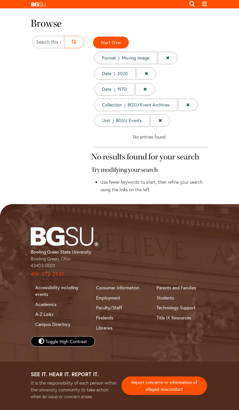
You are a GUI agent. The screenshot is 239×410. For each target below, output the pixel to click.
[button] (107, 4)
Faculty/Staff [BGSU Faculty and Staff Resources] (109, 308)
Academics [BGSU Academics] (45, 304)
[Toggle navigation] (204, 4)
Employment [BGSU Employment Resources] (108, 298)
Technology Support (176, 308)
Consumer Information (117, 288)
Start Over (111, 42)
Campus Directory (52, 324)
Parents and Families (176, 288)
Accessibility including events (56, 290)
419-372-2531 (47, 273)
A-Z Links (44, 314)
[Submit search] (74, 42)
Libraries (104, 328)
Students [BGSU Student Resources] (165, 298)
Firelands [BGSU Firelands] (104, 318)
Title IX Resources (174, 318)
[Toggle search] (192, 4)
